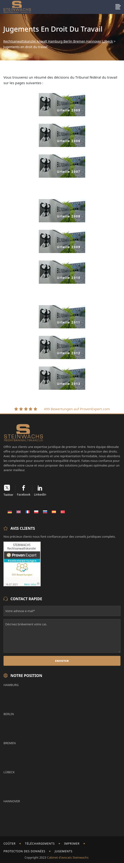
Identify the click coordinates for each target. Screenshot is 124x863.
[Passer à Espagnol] (53, 511)
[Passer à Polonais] (36, 511)
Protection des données (24, 851)
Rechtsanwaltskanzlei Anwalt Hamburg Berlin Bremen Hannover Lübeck (58, 41)
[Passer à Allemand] (9, 511)
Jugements (63, 851)
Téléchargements (40, 844)
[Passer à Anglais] (18, 511)
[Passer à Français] (27, 511)
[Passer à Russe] (45, 511)
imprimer (72, 844)
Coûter (9, 844)
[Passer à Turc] (62, 511)
